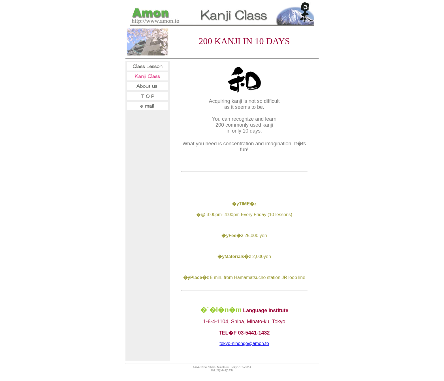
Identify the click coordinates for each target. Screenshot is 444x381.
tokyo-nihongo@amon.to (244, 343)
